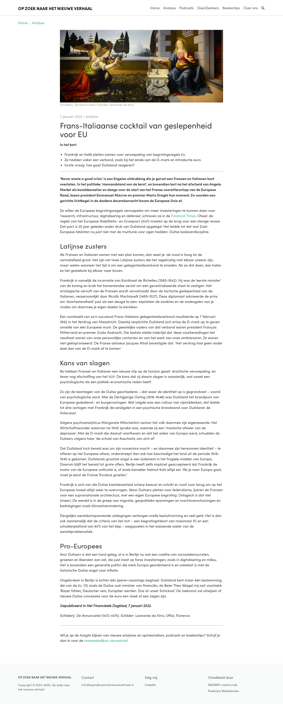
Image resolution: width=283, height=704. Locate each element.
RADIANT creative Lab (222, 685)
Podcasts (186, 8)
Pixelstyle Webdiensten (223, 691)
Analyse (169, 8)
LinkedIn (150, 685)
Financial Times (183, 215)
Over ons (250, 8)
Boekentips (231, 8)
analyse (92, 116)
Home (155, 8)
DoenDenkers (208, 8)
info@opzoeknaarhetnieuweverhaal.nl (107, 685)
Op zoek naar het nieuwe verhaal (55, 8)
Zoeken (263, 9)
